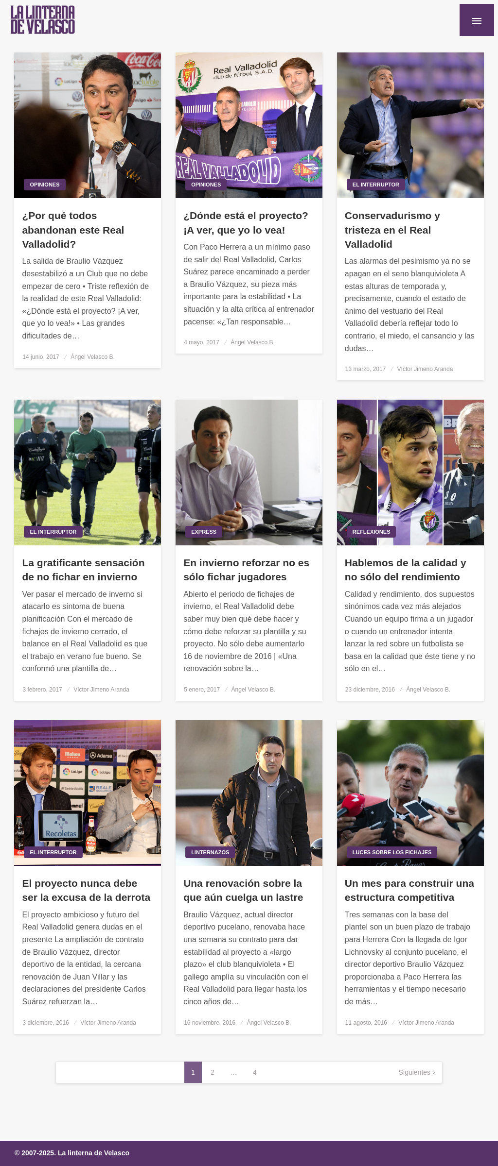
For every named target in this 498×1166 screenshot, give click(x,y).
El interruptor (376, 184)
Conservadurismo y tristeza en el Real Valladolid (392, 230)
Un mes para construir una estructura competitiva (409, 890)
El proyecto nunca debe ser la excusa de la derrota (86, 890)
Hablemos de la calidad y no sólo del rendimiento (405, 569)
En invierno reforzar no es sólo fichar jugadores (246, 569)
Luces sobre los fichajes (392, 852)
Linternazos (210, 852)
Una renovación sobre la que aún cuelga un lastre (243, 890)
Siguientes (414, 1072)
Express (203, 532)
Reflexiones (372, 532)
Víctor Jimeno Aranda (425, 369)
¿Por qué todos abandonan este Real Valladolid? (73, 230)
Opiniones (44, 184)
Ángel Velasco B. (93, 357)
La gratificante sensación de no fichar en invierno (83, 569)
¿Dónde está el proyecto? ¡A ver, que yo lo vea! (245, 222)
